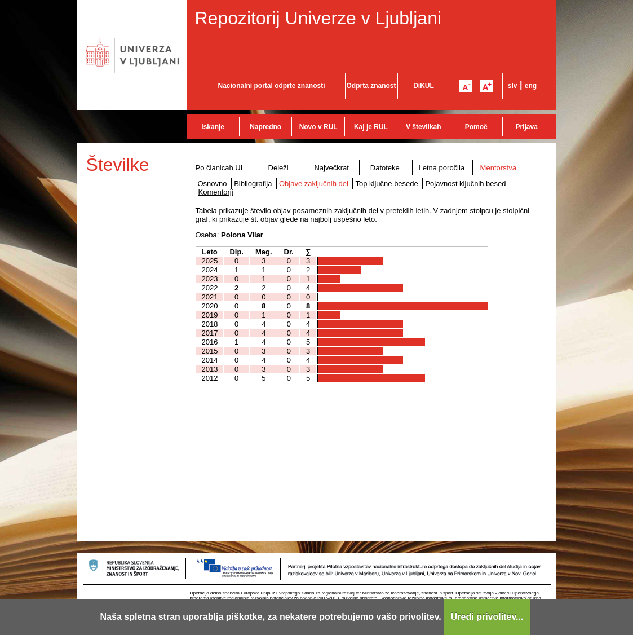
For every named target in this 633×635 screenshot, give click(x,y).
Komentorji (215, 192)
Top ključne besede (386, 183)
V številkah (423, 127)
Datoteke (385, 168)
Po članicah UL (220, 168)
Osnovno (212, 183)
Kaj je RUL (371, 127)
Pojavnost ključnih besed (465, 183)
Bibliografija (253, 183)
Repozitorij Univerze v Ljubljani (318, 18)
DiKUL (423, 86)
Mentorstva (498, 168)
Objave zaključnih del (313, 183)
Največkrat (331, 168)
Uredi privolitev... (487, 616)
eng (531, 86)
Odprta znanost (371, 86)
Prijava (527, 127)
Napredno (265, 127)
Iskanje (212, 127)
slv (512, 86)
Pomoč (476, 127)
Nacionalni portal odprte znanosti (271, 86)
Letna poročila (441, 168)
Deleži (278, 168)
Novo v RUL (318, 127)
